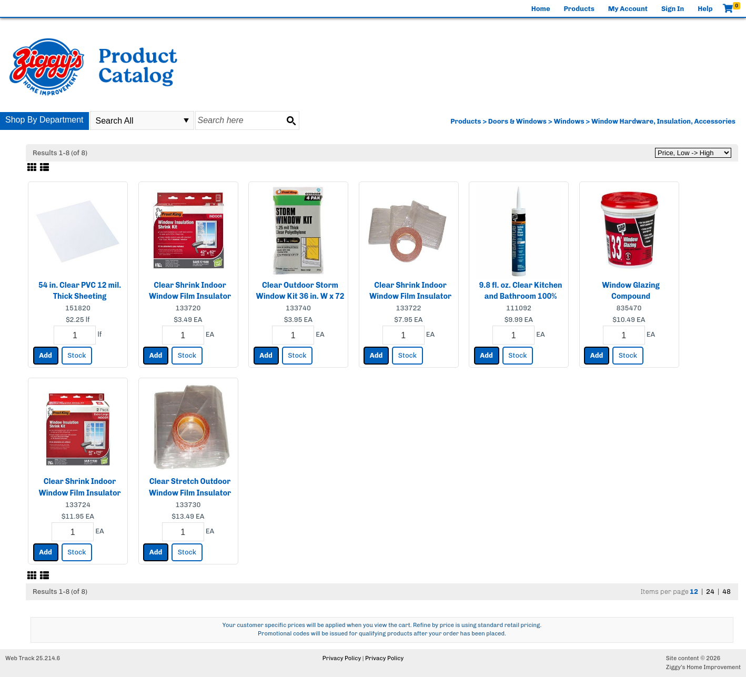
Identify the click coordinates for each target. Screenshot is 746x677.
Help (705, 9)
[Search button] (290, 120)
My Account (628, 9)
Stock (76, 355)
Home (540, 9)
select (186, 120)
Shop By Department (44, 119)
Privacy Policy (341, 658)
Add (45, 355)
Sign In (672, 9)
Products (579, 9)
